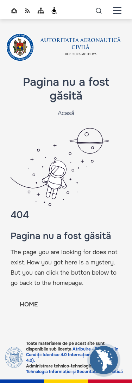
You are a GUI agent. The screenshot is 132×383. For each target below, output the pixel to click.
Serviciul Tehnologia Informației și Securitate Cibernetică (74, 369)
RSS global (27, 10)
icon (98, 10)
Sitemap (40, 10)
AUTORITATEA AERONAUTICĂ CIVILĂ (80, 44)
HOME (29, 304)
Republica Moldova (80, 54)
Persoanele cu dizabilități (54, 10)
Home (14, 10)
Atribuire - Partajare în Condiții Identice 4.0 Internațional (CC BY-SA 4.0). (72, 354)
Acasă (66, 113)
